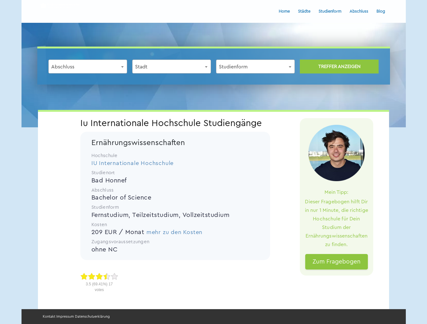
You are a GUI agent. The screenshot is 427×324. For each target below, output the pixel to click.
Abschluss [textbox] (62, 66)
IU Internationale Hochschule (132, 163)
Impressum (65, 316)
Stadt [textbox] (141, 66)
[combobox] (87, 66)
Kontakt (49, 316)
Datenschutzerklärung (92, 316)
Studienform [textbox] (233, 66)
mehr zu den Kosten (174, 232)
